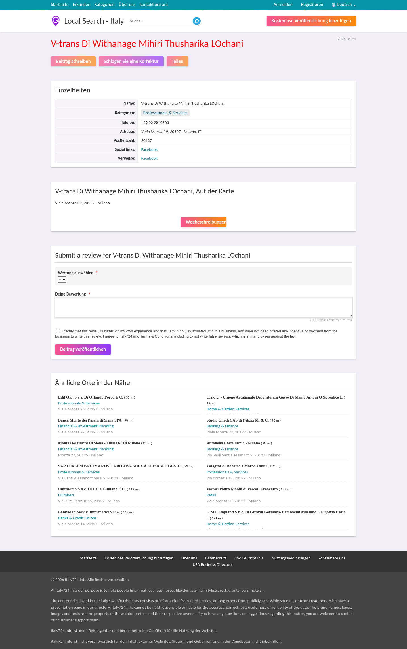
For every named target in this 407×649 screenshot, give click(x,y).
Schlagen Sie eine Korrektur (131, 61)
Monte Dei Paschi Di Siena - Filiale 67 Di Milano (99, 443)
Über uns (127, 4)
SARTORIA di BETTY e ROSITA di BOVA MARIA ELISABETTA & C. (120, 466)
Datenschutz (215, 557)
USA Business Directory (213, 564)
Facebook (149, 149)
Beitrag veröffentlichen (83, 349)
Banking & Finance (222, 426)
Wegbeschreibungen (206, 222)
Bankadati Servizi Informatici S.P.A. (89, 512)
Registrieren (312, 4)
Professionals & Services (165, 112)
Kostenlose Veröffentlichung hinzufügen (311, 21)
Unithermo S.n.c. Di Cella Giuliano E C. (92, 489)
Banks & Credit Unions (77, 518)
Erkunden (81, 4)
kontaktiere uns (154, 4)
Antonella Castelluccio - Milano (233, 443)
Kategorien (104, 4)
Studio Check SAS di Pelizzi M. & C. (238, 420)
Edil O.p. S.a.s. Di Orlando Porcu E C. (91, 397)
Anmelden (283, 4)
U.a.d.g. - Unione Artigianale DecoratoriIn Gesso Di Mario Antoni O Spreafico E (275, 397)
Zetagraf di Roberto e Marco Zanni (236, 466)
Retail (211, 495)
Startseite (59, 4)
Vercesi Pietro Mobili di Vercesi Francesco (242, 489)
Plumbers (66, 495)
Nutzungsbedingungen (291, 557)
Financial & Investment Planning (86, 426)
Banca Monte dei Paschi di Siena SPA (90, 420)
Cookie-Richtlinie (249, 557)
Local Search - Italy (94, 21)
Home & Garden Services (227, 409)
